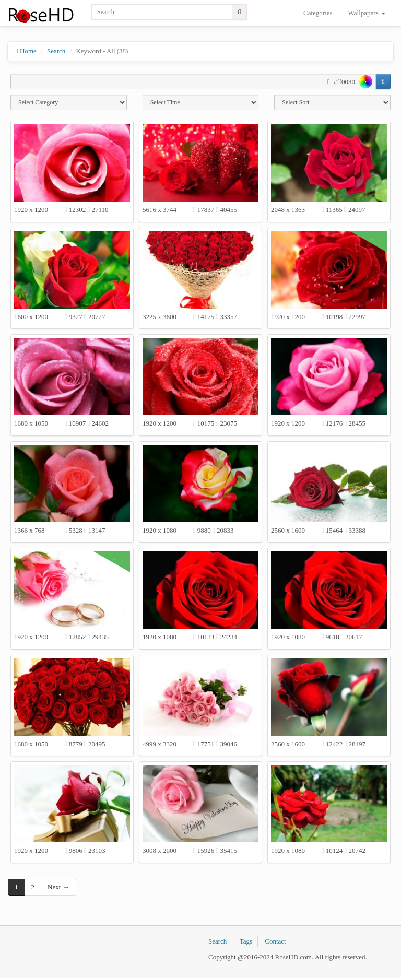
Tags (246, 941)
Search (56, 51)
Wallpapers (366, 13)
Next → (58, 887)
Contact (275, 941)
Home (28, 51)
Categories (318, 13)
